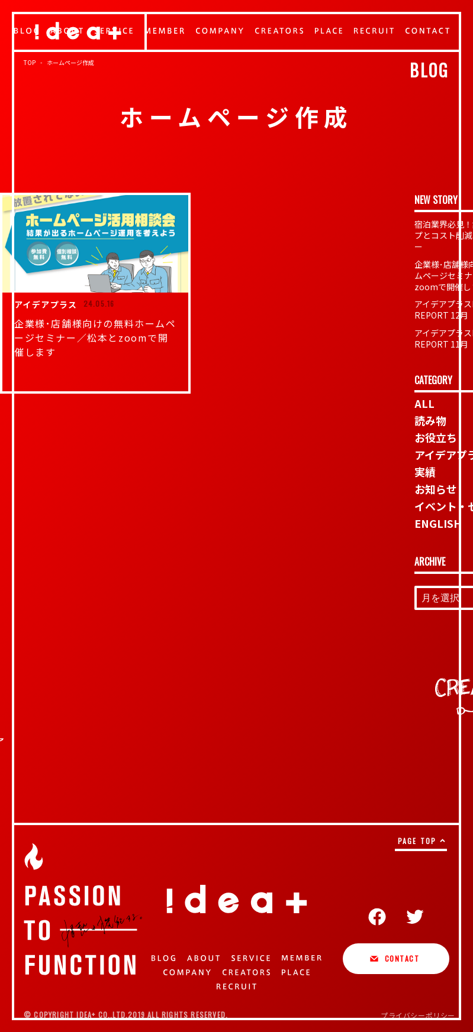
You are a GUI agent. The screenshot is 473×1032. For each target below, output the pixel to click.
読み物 (430, 420)
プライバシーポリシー (418, 1015)
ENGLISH (438, 523)
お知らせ (435, 488)
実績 (425, 471)
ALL (424, 403)
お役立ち (435, 437)
